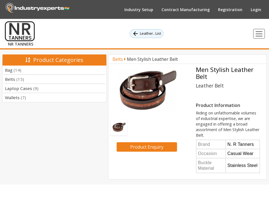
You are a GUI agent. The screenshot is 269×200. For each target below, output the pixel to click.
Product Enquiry (146, 147)
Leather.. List (146, 33)
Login (256, 9)
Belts (14, 79)
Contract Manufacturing (186, 9)
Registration (230, 9)
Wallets (15, 97)
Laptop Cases (22, 88)
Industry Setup (138, 9)
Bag (13, 70)
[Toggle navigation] (259, 34)
